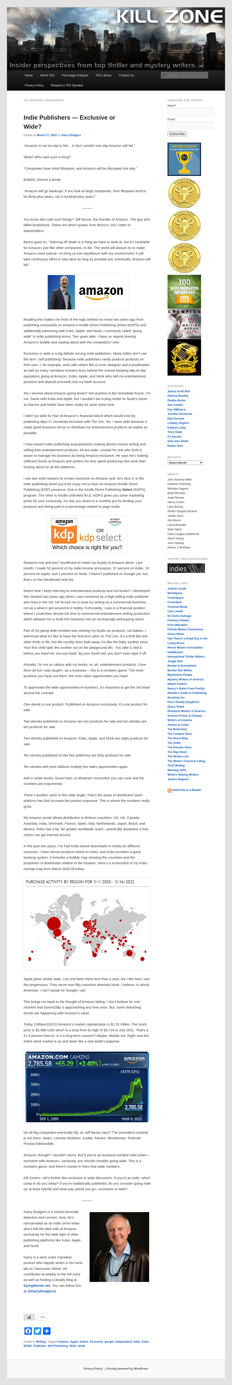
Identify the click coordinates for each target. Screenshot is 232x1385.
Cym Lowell (175, 611)
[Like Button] (29, 1317)
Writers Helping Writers (183, 774)
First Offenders (178, 625)
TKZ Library (103, 75)
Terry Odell (175, 432)
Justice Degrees (178, 779)
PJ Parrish (174, 436)
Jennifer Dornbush (180, 414)
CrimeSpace (176, 597)
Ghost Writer (176, 634)
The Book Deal (177, 729)
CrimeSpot (175, 602)
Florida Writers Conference (185, 629)
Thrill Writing (176, 765)
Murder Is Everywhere (182, 665)
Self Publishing (58, 1346)
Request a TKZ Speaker (67, 85)
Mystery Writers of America (186, 679)
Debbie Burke (176, 400)
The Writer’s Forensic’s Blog (186, 761)
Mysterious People (180, 674)
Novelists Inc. (176, 697)
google (109, 1341)
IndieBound (175, 652)
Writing (41, 1341)
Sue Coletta (175, 405)
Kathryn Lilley (177, 427)
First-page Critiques (75, 75)
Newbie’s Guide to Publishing (187, 693)
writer (81, 1346)
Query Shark (176, 706)
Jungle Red (175, 661)
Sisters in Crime (178, 724)
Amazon (63, 1341)
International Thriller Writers (186, 656)
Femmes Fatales (178, 620)
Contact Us (126, 75)
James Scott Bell (179, 391)
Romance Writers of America (186, 711)
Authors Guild (177, 588)
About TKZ (47, 75)
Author (83, 1341)
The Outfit (174, 743)
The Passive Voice (180, 747)
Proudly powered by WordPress (127, 1368)
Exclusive (96, 1341)
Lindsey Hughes (178, 423)
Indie (136, 1341)
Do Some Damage (179, 616)
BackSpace (175, 593)
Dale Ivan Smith (178, 441)
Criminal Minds (178, 606)
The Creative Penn (180, 734)
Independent (123, 1341)
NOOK (28, 1346)
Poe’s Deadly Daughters (183, 702)
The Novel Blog (178, 738)
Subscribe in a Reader (184, 790)
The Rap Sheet (177, 752)
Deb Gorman (176, 418)
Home (29, 75)
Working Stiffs (177, 770)
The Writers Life (178, 756)
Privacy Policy (34, 85)
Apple (74, 1341)
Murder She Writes (180, 670)
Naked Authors (177, 684)
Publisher (40, 1346)
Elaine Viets (175, 445)
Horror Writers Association (185, 647)
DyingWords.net (37, 1286)
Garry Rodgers (71, 135)
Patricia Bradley (178, 395)
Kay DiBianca (176, 409)
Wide (73, 1346)
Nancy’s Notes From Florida (186, 688)
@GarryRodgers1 (41, 1291)
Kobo (145, 1341)
